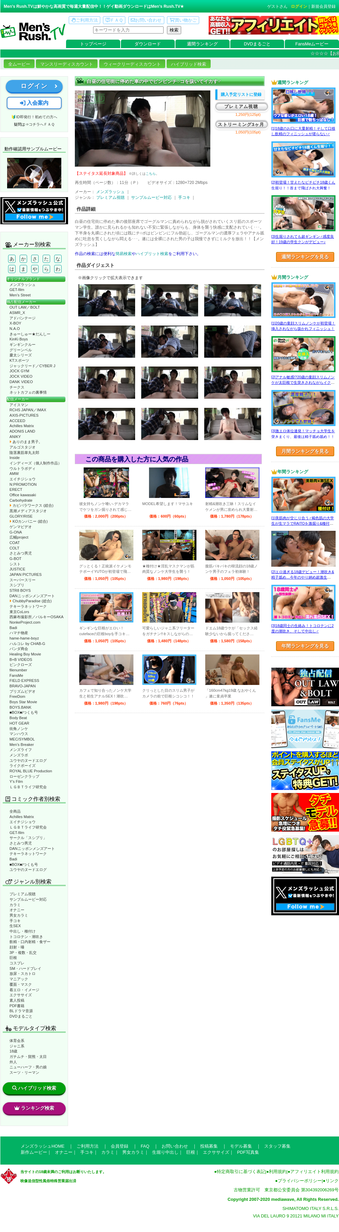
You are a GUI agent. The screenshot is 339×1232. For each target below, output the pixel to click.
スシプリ (16, 585)
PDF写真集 (248, 1152)
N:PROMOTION (23, 484)
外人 (13, 1062)
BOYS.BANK (20, 707)
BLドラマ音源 (21, 1011)
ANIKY (15, 437)
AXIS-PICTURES (24, 415)
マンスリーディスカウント (66, 64)
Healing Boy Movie (25, 654)
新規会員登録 (323, 6)
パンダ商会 (18, 649)
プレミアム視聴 (22, 894)
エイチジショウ (22, 479)
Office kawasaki (22, 495)
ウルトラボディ (22, 468)
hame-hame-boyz (24, 638)
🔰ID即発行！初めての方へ (34, 117)
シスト (15, 564)
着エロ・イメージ (24, 990)
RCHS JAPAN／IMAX (27, 410)
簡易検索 (123, 253)
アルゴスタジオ (22, 447)
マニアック (18, 979)
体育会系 (16, 1041)
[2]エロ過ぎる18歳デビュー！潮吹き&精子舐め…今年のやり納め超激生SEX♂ (302, 577)
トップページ (93, 43)
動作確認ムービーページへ (34, 173)
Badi (13, 628)
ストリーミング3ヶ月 (241, 124)
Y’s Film (16, 781)
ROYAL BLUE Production (30, 771)
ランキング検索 (34, 1108)
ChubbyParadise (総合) (30, 601)
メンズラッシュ (22, 285)
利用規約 (278, 1171)
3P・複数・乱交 (23, 953)
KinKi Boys (18, 339)
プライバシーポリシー (300, 1180)
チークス (16, 387)
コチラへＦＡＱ (42, 124)
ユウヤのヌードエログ (28, 760)
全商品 (15, 811)
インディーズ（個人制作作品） (35, 463)
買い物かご (183, 20)
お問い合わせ (146, 20)
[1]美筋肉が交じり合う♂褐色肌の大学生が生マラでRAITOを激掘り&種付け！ (302, 523)
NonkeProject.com (24, 622)
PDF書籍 (16, 1006)
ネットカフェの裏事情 (28, 392)
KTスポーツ (19, 360)
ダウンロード (147, 43)
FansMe (16, 675)
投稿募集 (209, 1146)
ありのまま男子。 (25, 442)
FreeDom (17, 696)
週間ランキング (202, 43)
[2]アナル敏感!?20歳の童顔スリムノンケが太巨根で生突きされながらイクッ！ (303, 382)
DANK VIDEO (21, 382)
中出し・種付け (22, 931)
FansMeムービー (312, 43)
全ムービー (19, 64)
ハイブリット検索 (152, 253)
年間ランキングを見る (305, 646)
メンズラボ (18, 755)
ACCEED (17, 421)
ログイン (299, 6)
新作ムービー (34, 1152)
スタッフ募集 (277, 1146)
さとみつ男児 (20, 553)
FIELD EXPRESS (24, 680)
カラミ (15, 905)
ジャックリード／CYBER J (32, 366)
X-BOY (15, 323)
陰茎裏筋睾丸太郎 (24, 453)
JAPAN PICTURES (25, 574)
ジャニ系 (16, 1046)
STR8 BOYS (20, 590)
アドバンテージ (22, 318)
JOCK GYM (19, 371)
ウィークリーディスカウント (132, 64)
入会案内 (34, 103)
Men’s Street (20, 295)
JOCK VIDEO (21, 376)
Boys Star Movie (23, 702)
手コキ (15, 921)
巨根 (13, 958)
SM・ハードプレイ (25, 968)
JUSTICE (17, 569)
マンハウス (18, 734)
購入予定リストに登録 (241, 94)
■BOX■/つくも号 (23, 712)
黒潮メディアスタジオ (28, 511)
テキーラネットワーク (28, 606)
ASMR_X (17, 313)
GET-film (16, 290)
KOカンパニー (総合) (28, 521)
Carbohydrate (21, 500)
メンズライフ (20, 750)
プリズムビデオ (22, 691)
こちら (151, 173)
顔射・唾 (16, 947)
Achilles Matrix (21, 426)
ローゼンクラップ (24, 776)
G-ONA (15, 532)
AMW (14, 474)
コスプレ (16, 963)
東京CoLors (19, 612)
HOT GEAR (19, 723)
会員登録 (119, 1146)
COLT (14, 548)
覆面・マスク (20, 984)
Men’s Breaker (21, 745)
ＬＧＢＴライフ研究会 (28, 787)
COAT (14, 543)
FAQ (145, 1146)
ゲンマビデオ (20, 527)
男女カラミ (18, 915)
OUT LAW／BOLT (24, 307)
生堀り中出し (165, 1152)
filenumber (18, 670)
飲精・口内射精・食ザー (29, 942)
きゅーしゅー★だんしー (29, 334)
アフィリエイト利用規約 (314, 1171)
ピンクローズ (20, 665)
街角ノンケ (18, 729)
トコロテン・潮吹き (26, 937)
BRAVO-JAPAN (22, 686)
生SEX (15, 926)
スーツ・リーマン (24, 1072)
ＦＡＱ (114, 20)
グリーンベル (20, 350)
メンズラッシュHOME (42, 1146)
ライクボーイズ (22, 766)
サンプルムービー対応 (28, 899)
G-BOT (15, 559)
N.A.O (14, 329)
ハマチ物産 (18, 633)
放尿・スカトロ (22, 974)
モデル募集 (241, 1146)
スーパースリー (22, 580)
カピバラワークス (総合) (31, 505)
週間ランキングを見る (305, 256)
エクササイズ (20, 995)
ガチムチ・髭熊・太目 (28, 1056)
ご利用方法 (84, 20)
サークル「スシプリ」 (28, 838)
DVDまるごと (257, 43)
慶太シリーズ (20, 355)
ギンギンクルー (22, 344)
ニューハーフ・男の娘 (28, 1067)
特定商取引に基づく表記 (241, 1171)
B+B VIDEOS (20, 659)
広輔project (18, 537)
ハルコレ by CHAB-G (27, 644)
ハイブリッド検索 (188, 64)
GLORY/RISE (21, 516)
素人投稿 (16, 1000)
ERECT (15, 489)
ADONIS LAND (22, 431)
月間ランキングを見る (305, 451)
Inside (14, 458)
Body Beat (18, 718)
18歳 (13, 1051)
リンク (332, 1180)
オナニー (16, 910)
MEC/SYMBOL (22, 739)
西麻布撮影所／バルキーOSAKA (36, 617)
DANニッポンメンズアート (32, 596)
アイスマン (18, 405)
